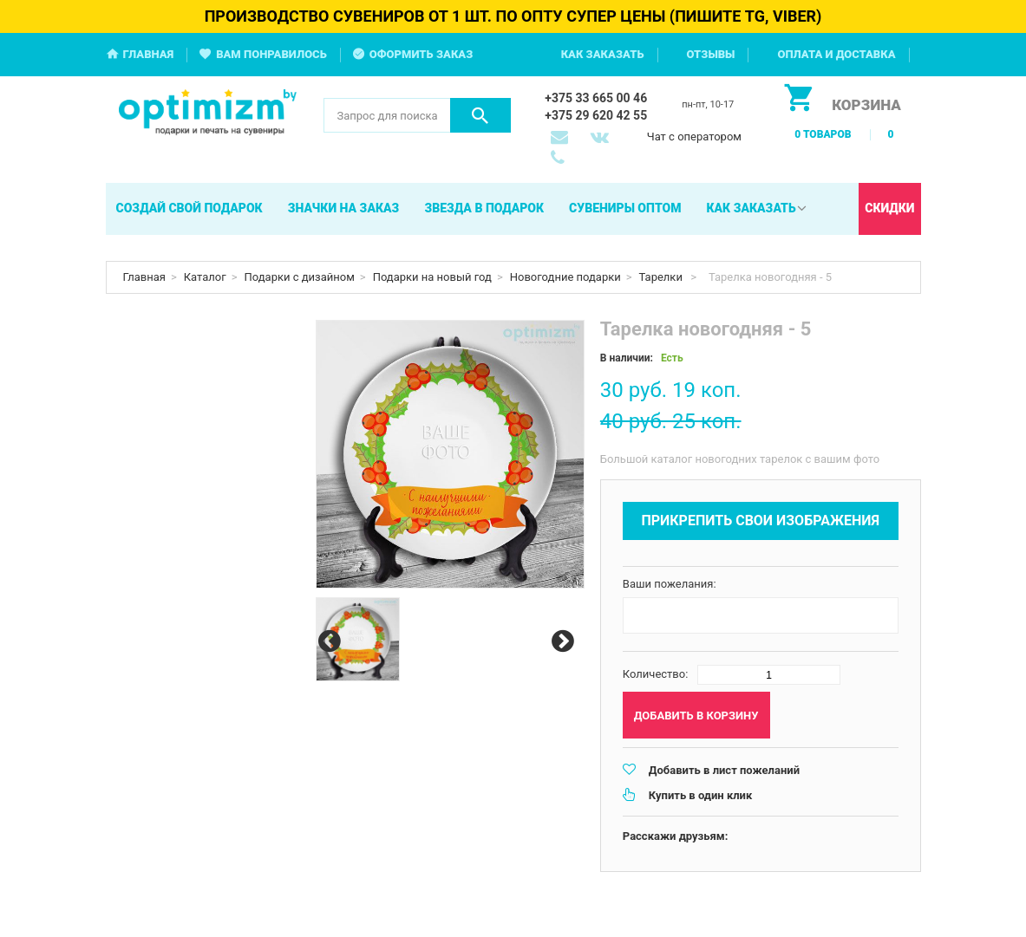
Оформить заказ (421, 54)
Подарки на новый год (432, 276)
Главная (148, 54)
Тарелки (662, 276)
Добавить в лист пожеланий (724, 770)
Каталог (205, 276)
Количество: (656, 673)
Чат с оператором (694, 136)
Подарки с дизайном (300, 276)
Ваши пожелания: (669, 583)
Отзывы (711, 54)
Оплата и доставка (836, 54)
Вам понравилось (271, 54)
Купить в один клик (700, 795)
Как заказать (602, 54)
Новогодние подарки (565, 276)
